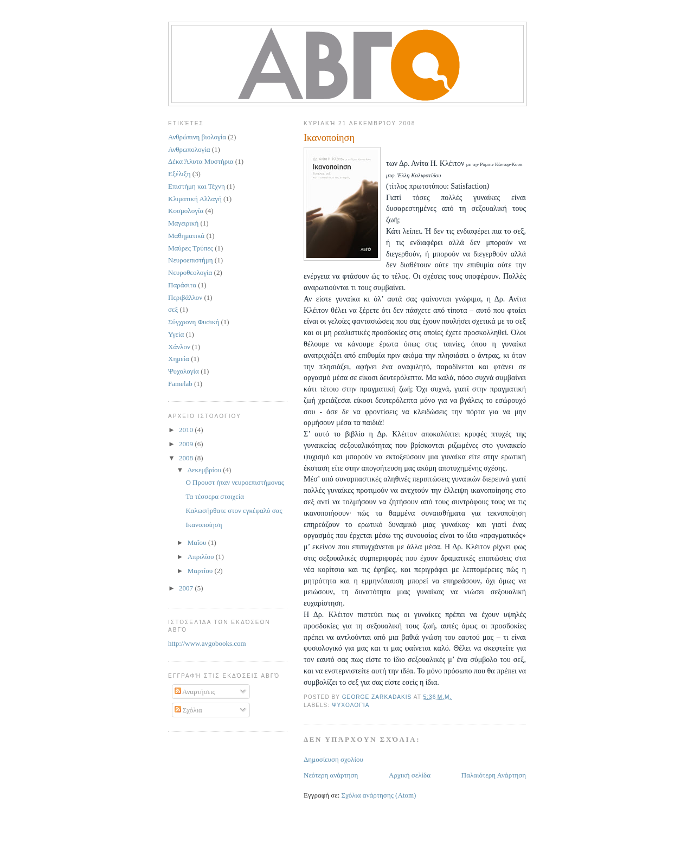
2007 (187, 588)
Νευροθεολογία (190, 272)
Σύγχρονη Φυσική (193, 322)
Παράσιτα (182, 285)
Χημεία (178, 359)
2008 (187, 458)
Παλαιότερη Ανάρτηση (493, 775)
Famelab (180, 384)
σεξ (173, 309)
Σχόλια (188, 710)
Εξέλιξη (179, 174)
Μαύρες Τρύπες (190, 248)
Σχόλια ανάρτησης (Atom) (379, 795)
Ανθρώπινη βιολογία (197, 137)
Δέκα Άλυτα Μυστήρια (201, 161)
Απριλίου (202, 557)
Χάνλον (179, 347)
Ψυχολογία (350, 705)
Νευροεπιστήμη (190, 260)
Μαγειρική (183, 223)
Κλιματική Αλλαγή (195, 199)
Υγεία (176, 334)
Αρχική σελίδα (409, 775)
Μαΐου (198, 542)
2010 (187, 430)
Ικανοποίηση (203, 525)
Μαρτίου (201, 571)
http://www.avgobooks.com (207, 643)
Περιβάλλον (185, 297)
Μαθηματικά (186, 236)
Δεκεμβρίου (205, 470)
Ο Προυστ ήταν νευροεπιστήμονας (234, 482)
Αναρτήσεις (195, 692)
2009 (187, 444)
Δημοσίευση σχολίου (333, 759)
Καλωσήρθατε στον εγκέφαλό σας (233, 510)
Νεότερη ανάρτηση (331, 775)
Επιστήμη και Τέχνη (196, 186)
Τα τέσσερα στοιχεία (214, 496)
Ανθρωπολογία (189, 149)
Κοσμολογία (185, 211)
